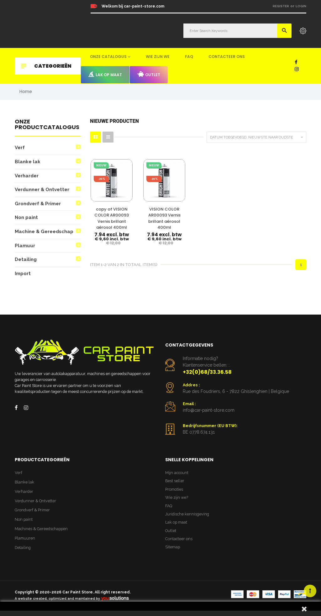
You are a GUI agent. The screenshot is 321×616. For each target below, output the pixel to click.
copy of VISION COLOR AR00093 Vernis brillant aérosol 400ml (104, 215)
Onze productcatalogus (47, 125)
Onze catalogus (108, 56)
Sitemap (173, 553)
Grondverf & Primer (39, 205)
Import (23, 276)
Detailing (26, 262)
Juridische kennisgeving (187, 519)
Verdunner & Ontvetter (44, 191)
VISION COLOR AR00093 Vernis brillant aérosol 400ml (141, 212)
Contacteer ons (226, 56)
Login (301, 6)
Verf (20, 148)
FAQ (189, 56)
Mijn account (177, 476)
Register (281, 6)
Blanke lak (28, 162)
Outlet (148, 74)
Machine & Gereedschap (45, 234)
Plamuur (25, 248)
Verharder (28, 177)
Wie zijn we (158, 56)
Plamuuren (25, 543)
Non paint (27, 219)
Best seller (175, 485)
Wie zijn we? (177, 502)
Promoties (174, 493)
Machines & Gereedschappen (42, 533)
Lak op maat (105, 74)
